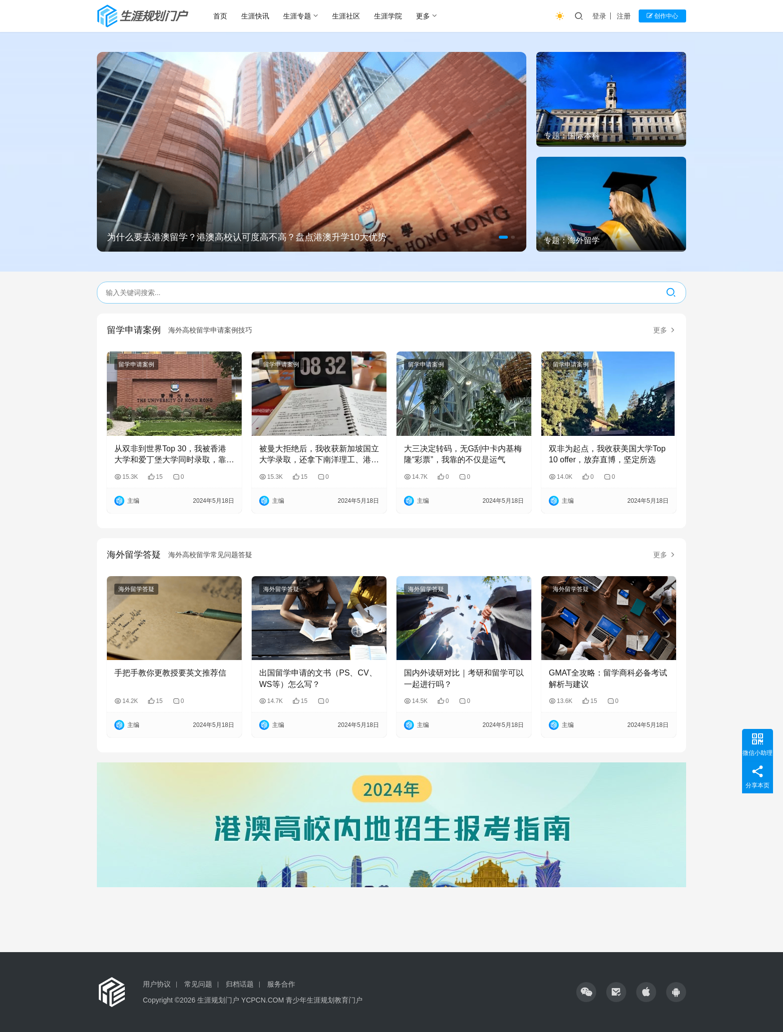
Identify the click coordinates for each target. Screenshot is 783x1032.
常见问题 (198, 984)
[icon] (586, 992)
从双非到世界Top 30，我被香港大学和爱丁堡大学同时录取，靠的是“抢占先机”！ (174, 455)
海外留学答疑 (134, 555)
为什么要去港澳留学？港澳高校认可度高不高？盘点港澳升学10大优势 (247, 237)
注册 (624, 16)
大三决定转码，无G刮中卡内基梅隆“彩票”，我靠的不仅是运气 (463, 454)
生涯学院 (388, 16)
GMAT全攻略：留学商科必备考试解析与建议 (608, 678)
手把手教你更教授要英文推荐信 (170, 673)
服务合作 (281, 984)
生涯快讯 (255, 16)
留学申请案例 (134, 330)
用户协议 (157, 984)
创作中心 (662, 15)
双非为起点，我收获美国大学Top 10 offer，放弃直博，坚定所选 (607, 454)
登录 (599, 16)
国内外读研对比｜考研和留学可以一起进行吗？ (464, 678)
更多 (423, 16)
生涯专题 (297, 16)
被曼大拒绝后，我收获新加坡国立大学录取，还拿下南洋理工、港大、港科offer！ (319, 455)
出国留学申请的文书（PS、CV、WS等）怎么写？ (318, 678)
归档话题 (240, 984)
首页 (220, 16)
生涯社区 (346, 16)
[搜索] (671, 293)
